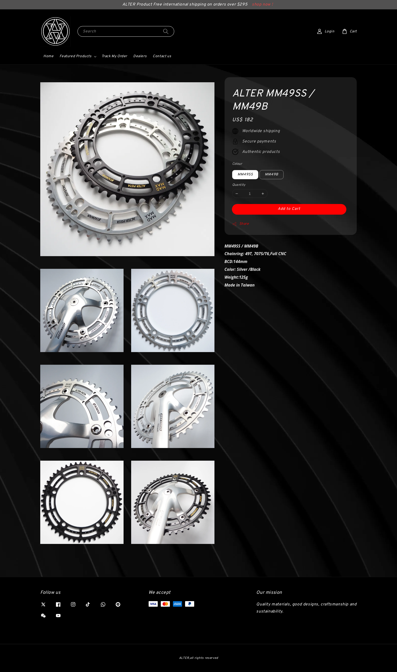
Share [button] (240, 224)
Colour (237, 164)
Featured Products (75, 56)
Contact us (162, 56)
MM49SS (245, 174)
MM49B (271, 174)
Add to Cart (289, 209)
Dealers (140, 56)
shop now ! (262, 4)
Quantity (239, 185)
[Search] (166, 31)
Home (48, 56)
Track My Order (114, 56)
